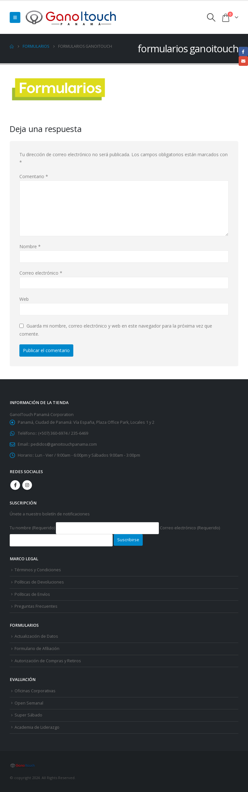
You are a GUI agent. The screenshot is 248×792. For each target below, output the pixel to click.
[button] (15, 17)
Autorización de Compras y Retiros (48, 661)
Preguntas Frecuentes (36, 606)
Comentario (33, 176)
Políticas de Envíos (32, 594)
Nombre (30, 246)
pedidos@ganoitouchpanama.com (64, 444)
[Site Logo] (71, 17)
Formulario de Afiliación (37, 648)
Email (243, 61)
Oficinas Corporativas (35, 691)
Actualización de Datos (36, 636)
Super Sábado (28, 715)
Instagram (27, 485)
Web (24, 299)
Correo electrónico (40, 273)
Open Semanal (29, 703)
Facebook (15, 485)
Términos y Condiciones (38, 570)
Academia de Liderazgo (37, 727)
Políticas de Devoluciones (39, 582)
